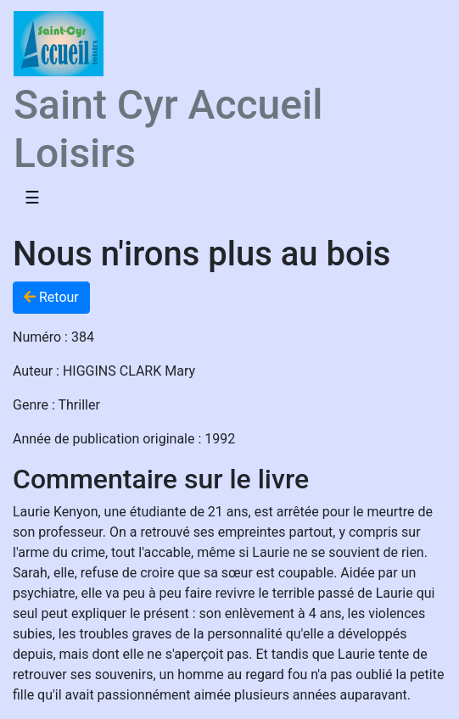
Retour (51, 297)
